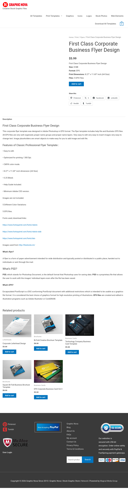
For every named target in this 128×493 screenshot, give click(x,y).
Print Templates (53, 16)
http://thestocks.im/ (27, 245)
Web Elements (117, 16)
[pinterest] (9, 429)
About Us (71, 436)
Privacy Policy (73, 450)
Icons (80, 16)
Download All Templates (105, 24)
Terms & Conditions (75, 454)
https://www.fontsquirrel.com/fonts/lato (20, 238)
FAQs (69, 439)
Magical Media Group (109, 486)
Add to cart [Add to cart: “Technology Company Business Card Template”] (75, 353)
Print (77, 37)
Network (84, 486)
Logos (89, 16)
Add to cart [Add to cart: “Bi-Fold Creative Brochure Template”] (44, 351)
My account (72, 443)
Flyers (83, 37)
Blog (69, 432)
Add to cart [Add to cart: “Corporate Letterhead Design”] (13, 353)
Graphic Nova (72, 429)
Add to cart (76, 84)
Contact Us (71, 447)
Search (88, 464)
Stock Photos (101, 16)
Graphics (70, 16)
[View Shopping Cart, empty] (121, 24)
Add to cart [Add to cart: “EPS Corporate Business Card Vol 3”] (44, 402)
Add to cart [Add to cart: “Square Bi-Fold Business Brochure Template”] (13, 398)
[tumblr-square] (8, 434)
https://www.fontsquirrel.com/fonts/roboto (21, 225)
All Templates (36, 16)
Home (71, 37)
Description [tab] (8, 119)
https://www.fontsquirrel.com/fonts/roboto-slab (23, 232)
